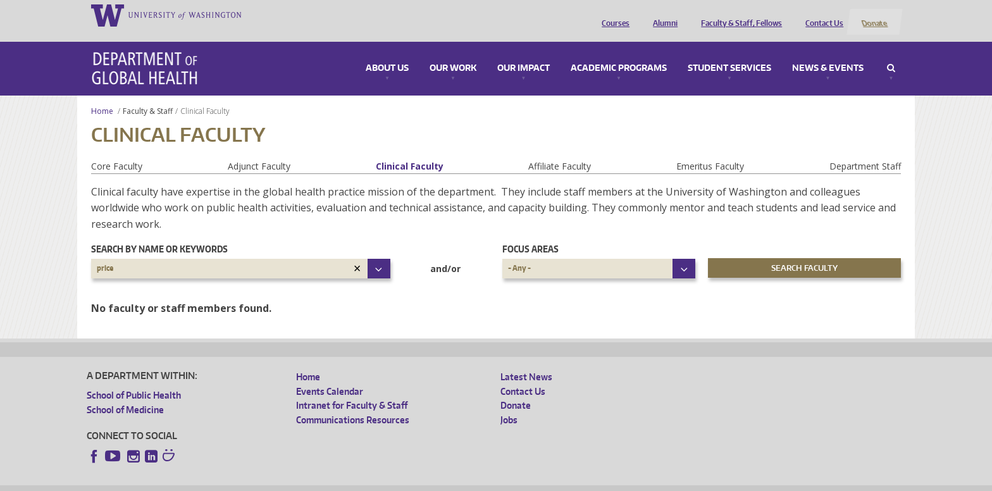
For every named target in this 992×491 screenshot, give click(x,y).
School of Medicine (125, 394)
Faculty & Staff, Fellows (738, 14)
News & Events (828, 53)
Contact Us (822, 14)
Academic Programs (619, 53)
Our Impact (523, 53)
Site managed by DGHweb (381, 481)
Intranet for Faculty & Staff (351, 390)
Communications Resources (352, 404)
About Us (387, 53)
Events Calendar (329, 376)
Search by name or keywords (159, 234)
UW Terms (305, 481)
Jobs (509, 404)
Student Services (729, 53)
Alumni (662, 14)
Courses (613, 14)
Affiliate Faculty (559, 151)
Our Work (453, 53)
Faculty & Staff (148, 95)
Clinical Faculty (409, 151)
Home (102, 95)
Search (891, 53)
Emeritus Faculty (710, 151)
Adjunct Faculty (259, 151)
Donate (874, 14)
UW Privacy (254, 481)
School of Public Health (134, 380)
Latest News (526, 362)
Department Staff (865, 151)
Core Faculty (116, 151)
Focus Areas (530, 234)
